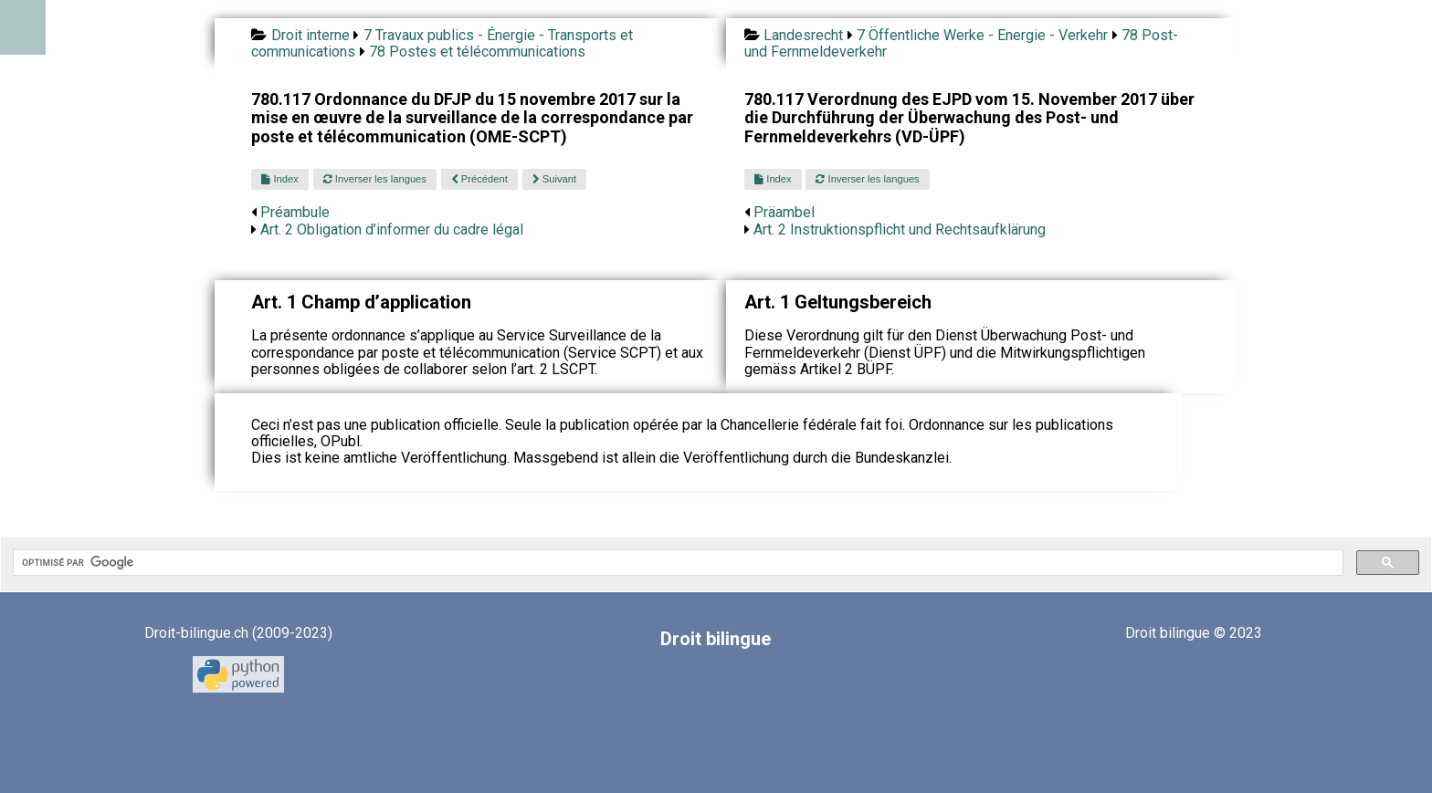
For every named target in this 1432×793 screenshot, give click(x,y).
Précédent (479, 178)
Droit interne (310, 35)
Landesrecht (803, 35)
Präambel (784, 212)
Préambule (295, 212)
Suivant (554, 178)
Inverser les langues (374, 178)
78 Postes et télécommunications (477, 51)
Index (279, 178)
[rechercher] (676, 563)
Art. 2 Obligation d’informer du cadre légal (391, 229)
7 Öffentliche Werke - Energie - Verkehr (982, 35)
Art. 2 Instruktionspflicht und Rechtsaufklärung (899, 229)
